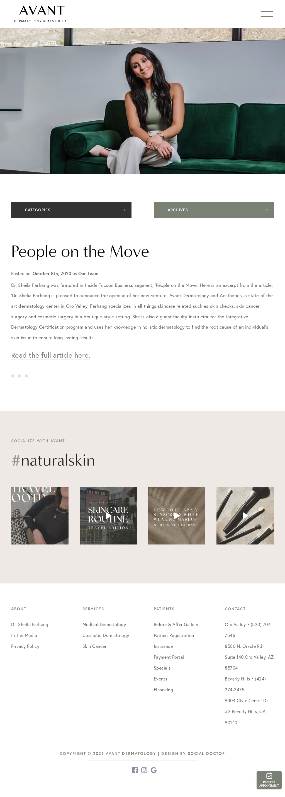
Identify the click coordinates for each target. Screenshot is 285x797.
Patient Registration (174, 635)
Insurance (163, 646)
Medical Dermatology (104, 624)
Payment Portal (169, 657)
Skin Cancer (94, 646)
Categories (37, 209)
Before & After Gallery (176, 624)
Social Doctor (206, 753)
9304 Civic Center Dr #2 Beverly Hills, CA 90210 (246, 711)
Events (160, 679)
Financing (163, 689)
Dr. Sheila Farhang (29, 624)
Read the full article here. (50, 355)
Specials (162, 668)
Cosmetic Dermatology (105, 635)
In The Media (24, 635)
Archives (178, 209)
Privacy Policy (25, 646)
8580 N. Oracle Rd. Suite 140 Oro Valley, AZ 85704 (249, 657)
